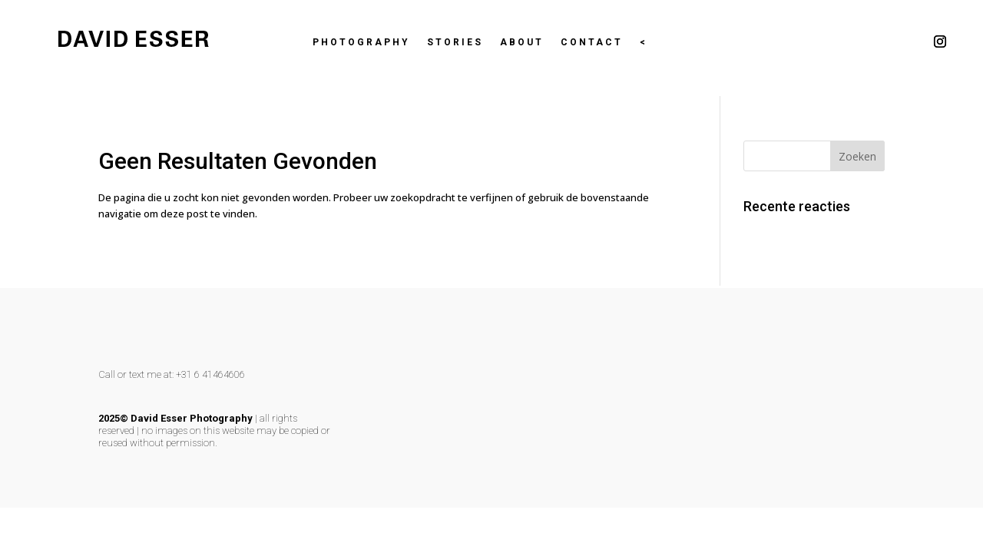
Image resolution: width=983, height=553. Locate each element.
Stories (455, 42)
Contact (592, 42)
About (522, 42)
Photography (361, 42)
